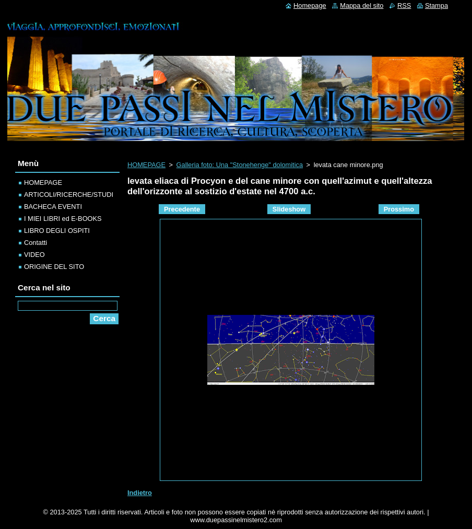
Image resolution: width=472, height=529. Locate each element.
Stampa (436, 5)
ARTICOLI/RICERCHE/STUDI (68, 194)
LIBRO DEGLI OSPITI (57, 230)
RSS (404, 5)
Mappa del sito (361, 5)
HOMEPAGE (146, 165)
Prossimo (399, 209)
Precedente (182, 209)
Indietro (139, 493)
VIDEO (34, 254)
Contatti (35, 242)
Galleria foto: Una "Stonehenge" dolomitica (239, 165)
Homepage (309, 5)
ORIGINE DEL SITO (54, 267)
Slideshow (289, 209)
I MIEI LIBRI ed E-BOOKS (63, 218)
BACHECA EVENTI (53, 206)
